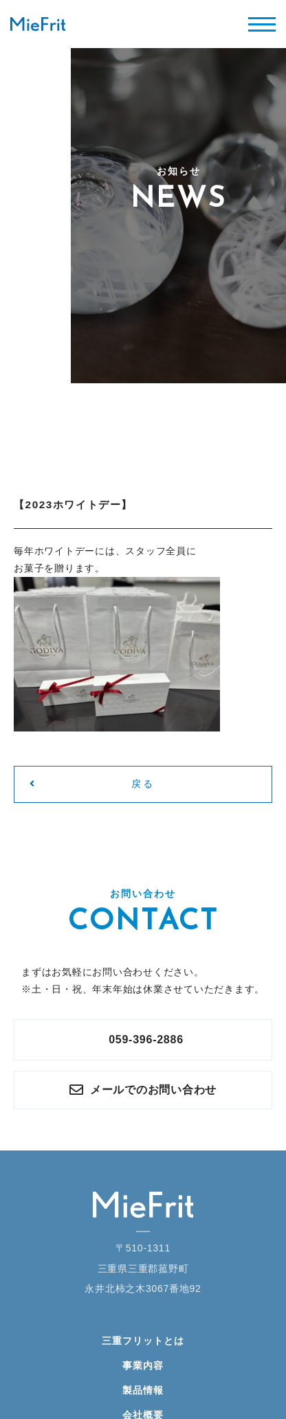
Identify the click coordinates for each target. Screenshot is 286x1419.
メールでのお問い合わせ (143, 1090)
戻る (91, 783)
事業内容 (143, 1365)
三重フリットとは (143, 1340)
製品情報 (143, 1390)
